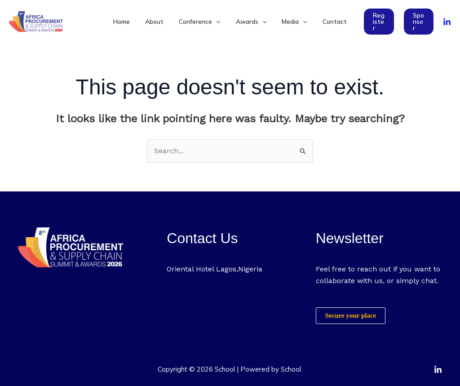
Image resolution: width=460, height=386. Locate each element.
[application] (217, 21)
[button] (373, 21)
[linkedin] (447, 22)
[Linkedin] (438, 370)
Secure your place (350, 315)
